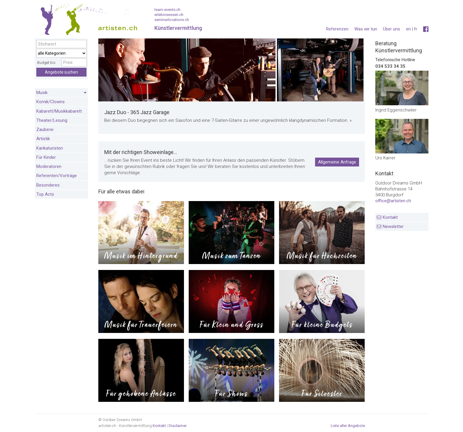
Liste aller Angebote (348, 425)
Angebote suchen (61, 72)
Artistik (43, 138)
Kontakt (390, 217)
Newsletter (393, 226)
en (408, 29)
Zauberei (44, 129)
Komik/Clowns (50, 101)
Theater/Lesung (51, 120)
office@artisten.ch (393, 200)
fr (415, 29)
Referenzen (337, 29)
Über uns (391, 29)
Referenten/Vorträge (56, 175)
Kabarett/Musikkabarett (59, 111)
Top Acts (45, 194)
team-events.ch (167, 9)
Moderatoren (48, 166)
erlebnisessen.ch (168, 14)
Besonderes (48, 185)
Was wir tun (365, 29)
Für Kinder (46, 157)
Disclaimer (178, 425)
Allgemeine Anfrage (337, 162)
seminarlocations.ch (171, 19)
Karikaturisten (49, 148)
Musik (61, 93)
